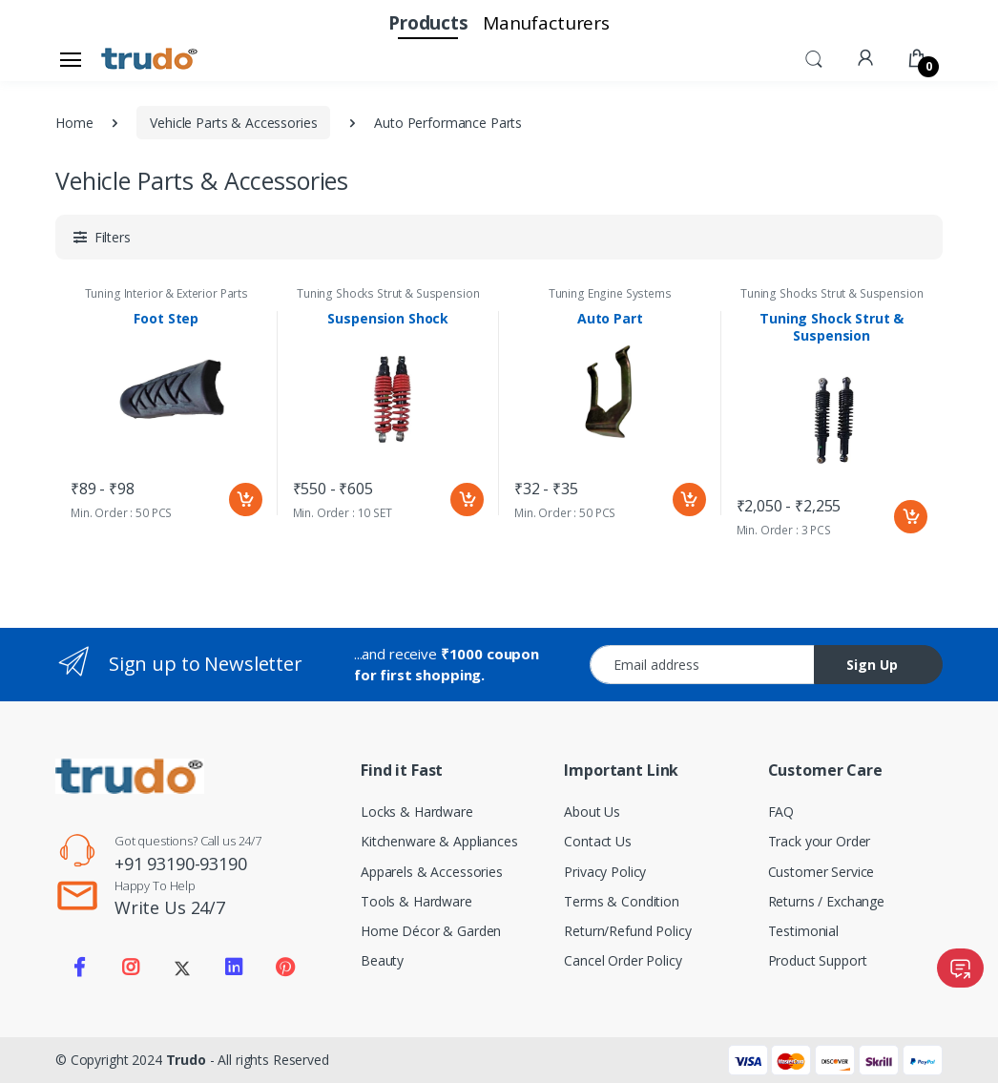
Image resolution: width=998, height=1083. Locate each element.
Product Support (817, 960)
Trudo (186, 1060)
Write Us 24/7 (169, 907)
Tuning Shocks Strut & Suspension (388, 293)
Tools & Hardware (416, 901)
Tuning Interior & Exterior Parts (166, 293)
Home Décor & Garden (431, 931)
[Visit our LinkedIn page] (234, 967)
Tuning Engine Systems (610, 293)
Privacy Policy (605, 872)
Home (74, 123)
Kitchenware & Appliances (439, 841)
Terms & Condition (621, 901)
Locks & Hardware (417, 811)
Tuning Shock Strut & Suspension (831, 327)
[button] (813, 57)
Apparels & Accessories (432, 872)
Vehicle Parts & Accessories (233, 123)
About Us (592, 811)
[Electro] (149, 59)
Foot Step (166, 318)
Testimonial (803, 931)
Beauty (382, 960)
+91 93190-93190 (180, 863)
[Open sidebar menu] (70, 59)
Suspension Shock (387, 318)
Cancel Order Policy (622, 960)
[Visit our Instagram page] (131, 967)
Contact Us (598, 841)
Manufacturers (546, 22)
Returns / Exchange (826, 901)
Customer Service (821, 872)
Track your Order (819, 841)
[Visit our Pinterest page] (284, 967)
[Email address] (702, 664)
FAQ (781, 811)
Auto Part (610, 318)
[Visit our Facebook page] (79, 967)
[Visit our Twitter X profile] (182, 967)
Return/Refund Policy (627, 931)
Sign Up (872, 665)
